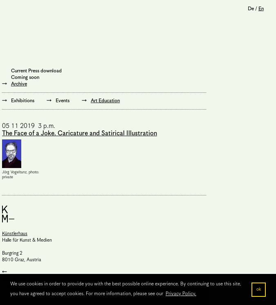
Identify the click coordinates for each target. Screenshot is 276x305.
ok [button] (258, 289)
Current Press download (36, 71)
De (251, 9)
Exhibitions (22, 101)
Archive (19, 84)
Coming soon (25, 77)
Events (63, 101)
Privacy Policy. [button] (181, 294)
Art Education (105, 101)
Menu (12, 10)
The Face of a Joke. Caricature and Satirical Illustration (79, 133)
